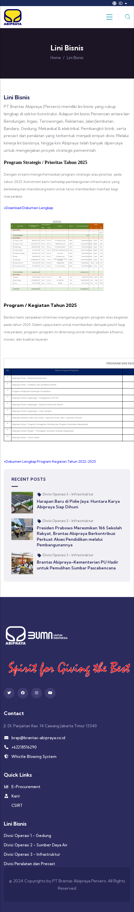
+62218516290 (20, 747)
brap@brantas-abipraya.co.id (34, 737)
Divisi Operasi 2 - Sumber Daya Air (36, 845)
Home (56, 57)
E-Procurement (22, 786)
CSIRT (17, 805)
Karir (12, 796)
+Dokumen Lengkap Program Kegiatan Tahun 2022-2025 (50, 461)
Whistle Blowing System (30, 756)
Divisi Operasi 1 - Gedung (27, 835)
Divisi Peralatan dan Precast (29, 863)
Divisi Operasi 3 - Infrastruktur (68, 494)
